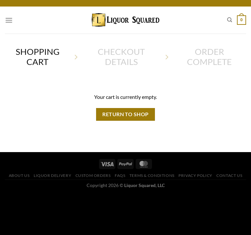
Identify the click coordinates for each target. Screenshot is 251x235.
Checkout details (121, 57)
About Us (19, 175)
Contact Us (229, 175)
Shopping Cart (37, 57)
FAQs (120, 175)
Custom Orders (93, 175)
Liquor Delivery (52, 175)
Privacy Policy (195, 175)
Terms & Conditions (152, 175)
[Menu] (9, 20)
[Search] (229, 20)
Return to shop (125, 114)
